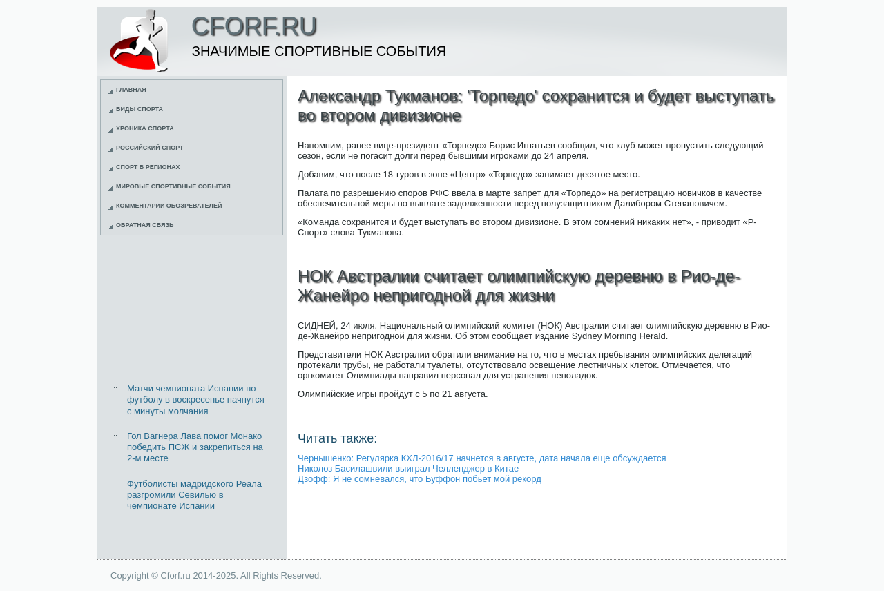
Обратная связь (145, 225)
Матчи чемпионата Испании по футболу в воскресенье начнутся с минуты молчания (196, 399)
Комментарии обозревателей (169, 205)
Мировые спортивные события (173, 186)
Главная (131, 89)
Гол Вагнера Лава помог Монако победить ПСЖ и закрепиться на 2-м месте (195, 447)
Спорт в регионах (148, 167)
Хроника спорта (145, 128)
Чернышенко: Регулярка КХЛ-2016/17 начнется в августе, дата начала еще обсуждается (482, 458)
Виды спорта (139, 109)
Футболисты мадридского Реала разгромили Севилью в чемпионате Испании (194, 495)
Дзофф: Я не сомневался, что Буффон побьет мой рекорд (419, 479)
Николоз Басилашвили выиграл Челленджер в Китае (408, 468)
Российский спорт (150, 147)
